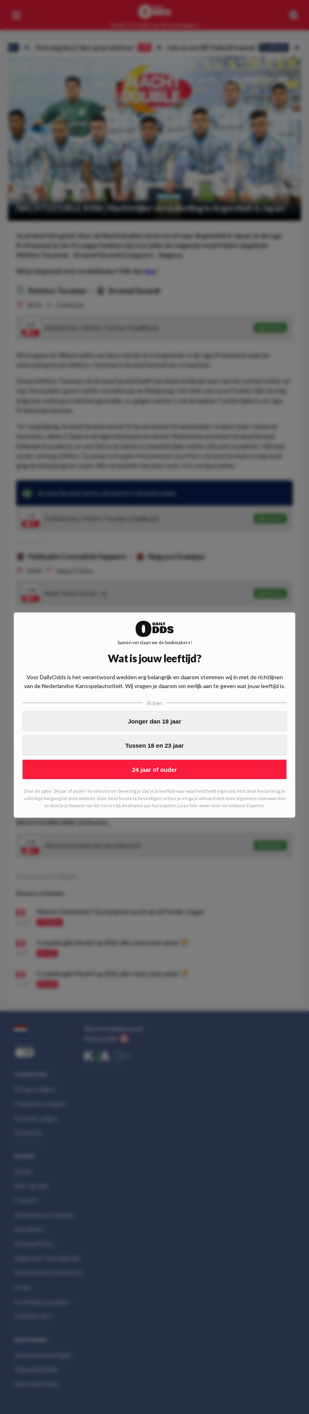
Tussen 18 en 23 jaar (154, 745)
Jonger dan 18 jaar (154, 721)
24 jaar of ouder (154, 769)
